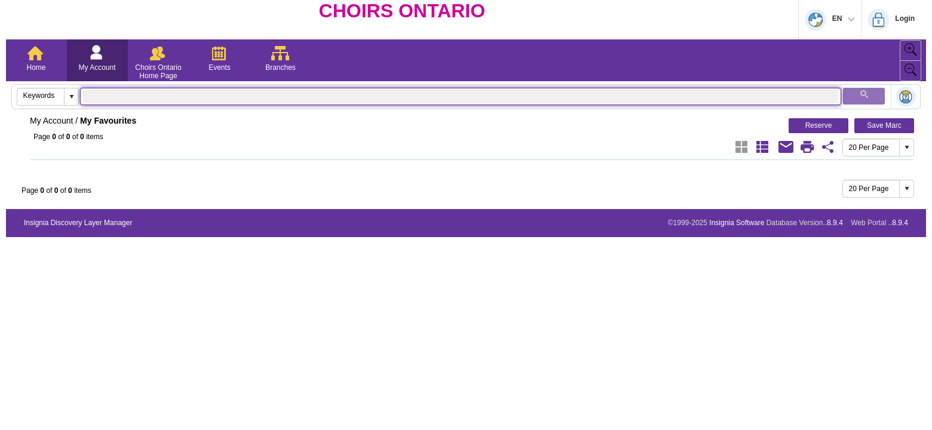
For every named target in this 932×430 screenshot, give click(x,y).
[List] (762, 147)
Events (220, 67)
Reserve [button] (818, 125)
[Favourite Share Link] (828, 147)
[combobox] (41, 95)
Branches (280, 67)
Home (35, 67)
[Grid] (741, 147)
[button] (71, 96)
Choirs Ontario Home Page (158, 71)
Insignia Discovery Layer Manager (78, 223)
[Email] (786, 147)
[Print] (807, 147)
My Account (96, 67)
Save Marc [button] (884, 125)
